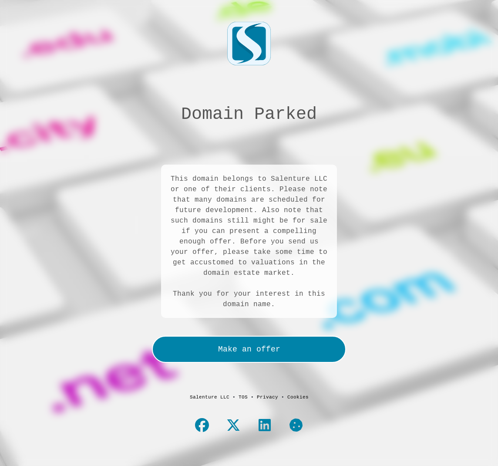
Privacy (267, 397)
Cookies (298, 397)
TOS (243, 397)
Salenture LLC (209, 397)
